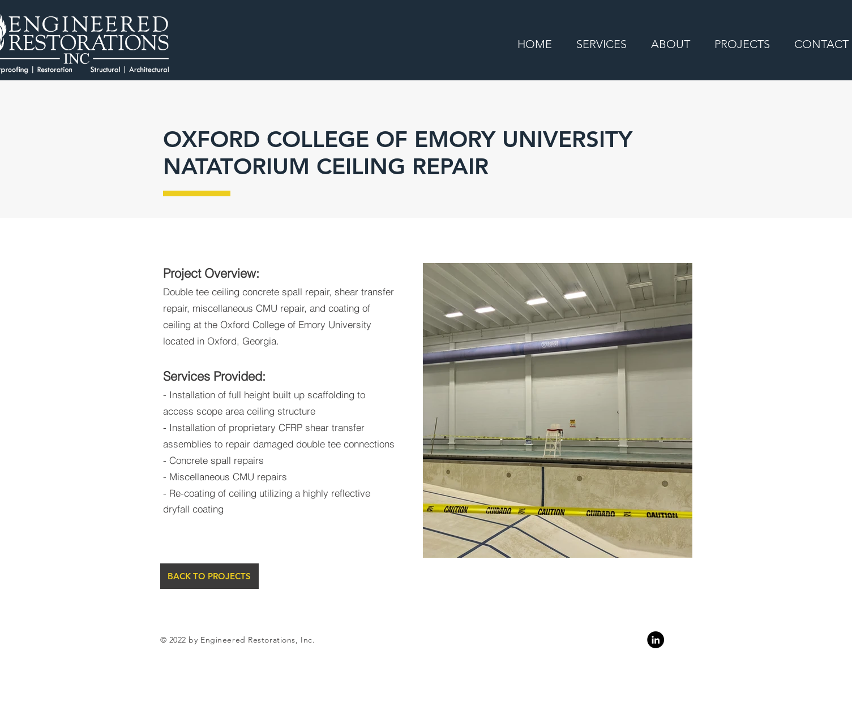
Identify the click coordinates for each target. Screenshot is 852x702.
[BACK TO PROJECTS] (209, 576)
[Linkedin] (655, 639)
